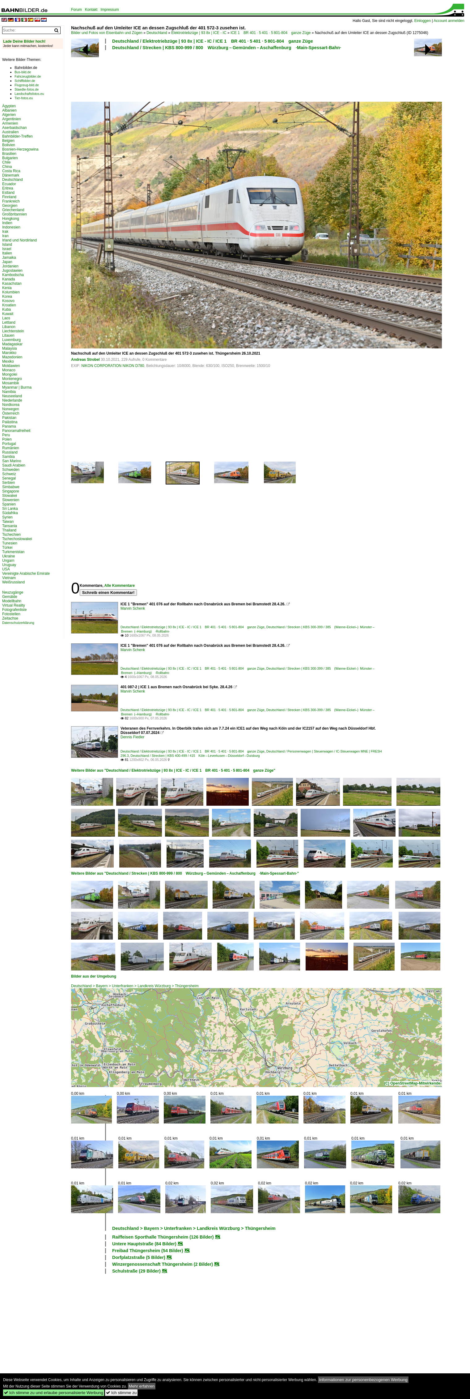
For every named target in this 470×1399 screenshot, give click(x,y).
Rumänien (10, 448)
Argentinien (11, 119)
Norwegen (10, 409)
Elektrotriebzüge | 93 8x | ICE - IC (198, 33)
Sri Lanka (10, 508)
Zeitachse (10, 618)
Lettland (8, 322)
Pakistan (9, 418)
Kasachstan (12, 283)
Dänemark (10, 175)
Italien (7, 253)
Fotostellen (11, 614)
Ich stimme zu (121, 1392)
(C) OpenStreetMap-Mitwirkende (412, 1083)
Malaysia (9, 348)
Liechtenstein (13, 331)
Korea (7, 296)
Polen (7, 439)
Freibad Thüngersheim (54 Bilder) (147, 1250)
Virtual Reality (13, 605)
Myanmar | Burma (17, 387)
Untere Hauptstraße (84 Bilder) (144, 1243)
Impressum (109, 9)
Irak (5, 231)
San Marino (11, 461)
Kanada (8, 279)
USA (6, 569)
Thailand (9, 530)
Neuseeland (12, 396)
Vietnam (9, 578)
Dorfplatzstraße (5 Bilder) (138, 1257)
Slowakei (9, 495)
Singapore (10, 491)
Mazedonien (12, 357)
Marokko (9, 353)
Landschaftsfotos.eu (29, 94)
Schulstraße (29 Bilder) (136, 1271)
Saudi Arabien (13, 465)
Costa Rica (11, 171)
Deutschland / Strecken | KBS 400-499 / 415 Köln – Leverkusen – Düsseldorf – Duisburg (195, 755)
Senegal (9, 478)
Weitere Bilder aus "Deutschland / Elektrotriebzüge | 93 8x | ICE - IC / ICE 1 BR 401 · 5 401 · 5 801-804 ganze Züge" (173, 770)
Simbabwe (10, 487)
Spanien (9, 504)
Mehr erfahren (142, 1386)
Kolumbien (11, 292)
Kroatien (9, 305)
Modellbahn (11, 601)
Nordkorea (10, 405)
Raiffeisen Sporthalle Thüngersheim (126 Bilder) (163, 1237)
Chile (6, 162)
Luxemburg (11, 340)
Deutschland (156, 33)
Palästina (9, 422)
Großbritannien (14, 214)
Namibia (9, 392)
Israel (6, 249)
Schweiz (9, 474)
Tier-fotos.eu (24, 98)
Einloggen (422, 21)
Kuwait (7, 314)
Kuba (6, 309)
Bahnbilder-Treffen (17, 136)
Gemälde (9, 597)
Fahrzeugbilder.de (28, 76)
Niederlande (12, 400)
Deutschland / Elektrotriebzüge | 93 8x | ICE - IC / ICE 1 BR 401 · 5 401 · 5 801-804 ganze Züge (212, 41)
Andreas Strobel (85, 359)
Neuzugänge (12, 592)
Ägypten (9, 106)
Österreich (10, 413)
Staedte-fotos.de (27, 89)
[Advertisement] (229, 75)
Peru (6, 435)
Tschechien (11, 534)
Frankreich (11, 201)
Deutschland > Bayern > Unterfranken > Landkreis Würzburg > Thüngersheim (135, 986)
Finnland (9, 197)
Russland (10, 452)
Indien (7, 223)
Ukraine (8, 556)
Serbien (8, 482)
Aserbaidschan (14, 128)
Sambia (8, 456)
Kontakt (91, 9)
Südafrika (10, 513)
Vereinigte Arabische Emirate (26, 573)
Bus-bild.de (23, 72)
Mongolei (9, 374)
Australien (10, 132)
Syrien (7, 517)
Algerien (9, 115)
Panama (9, 426)
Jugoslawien (12, 270)
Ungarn (8, 560)
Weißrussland (13, 582)
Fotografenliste (14, 610)
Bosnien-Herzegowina (20, 149)
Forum (76, 9)
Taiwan (8, 521)
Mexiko (8, 361)
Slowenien (10, 500)
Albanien (9, 110)
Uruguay (9, 565)
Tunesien (9, 543)
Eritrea (7, 188)
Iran (5, 236)
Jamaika (9, 257)
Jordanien (10, 266)
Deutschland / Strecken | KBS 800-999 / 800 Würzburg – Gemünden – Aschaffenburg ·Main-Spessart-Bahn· (226, 47)
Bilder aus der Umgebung (93, 976)
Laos (6, 318)
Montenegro (12, 379)
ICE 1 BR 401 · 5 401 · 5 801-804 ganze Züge (271, 33)
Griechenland (13, 210)
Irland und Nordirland (19, 240)
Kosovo (8, 301)
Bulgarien (10, 158)
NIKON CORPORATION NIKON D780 (112, 366)
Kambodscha (13, 275)
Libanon (8, 327)
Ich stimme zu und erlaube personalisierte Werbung (53, 1392)
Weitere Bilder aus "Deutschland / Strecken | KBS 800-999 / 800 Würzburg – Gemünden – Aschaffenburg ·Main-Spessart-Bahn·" (185, 873)
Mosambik (10, 383)
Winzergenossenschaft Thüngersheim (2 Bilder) (162, 1264)
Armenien (10, 123)
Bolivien (8, 145)
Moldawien (11, 366)
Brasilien (9, 153)
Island (7, 244)
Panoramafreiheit (16, 431)
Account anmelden (449, 21)
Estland (8, 192)
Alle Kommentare (119, 585)
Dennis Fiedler (132, 737)
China (7, 166)
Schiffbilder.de (25, 81)
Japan (7, 262)
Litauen (8, 335)
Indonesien (11, 227)
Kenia (7, 288)
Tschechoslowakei (17, 539)
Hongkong (10, 218)
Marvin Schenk (133, 608)
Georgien (9, 205)
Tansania (9, 526)
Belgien (8, 141)
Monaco (8, 370)
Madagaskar (12, 344)
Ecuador (9, 184)
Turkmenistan (13, 552)
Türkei (7, 547)
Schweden (10, 469)
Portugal (9, 443)
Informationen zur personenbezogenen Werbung (363, 1379)
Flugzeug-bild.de (27, 85)
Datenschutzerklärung (18, 623)
